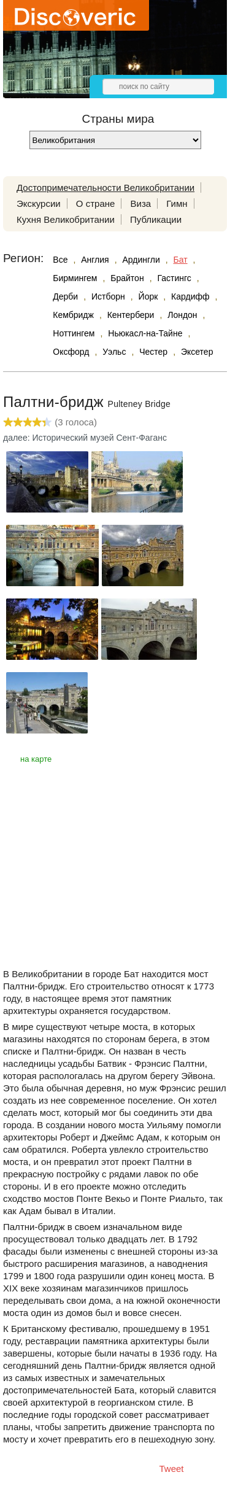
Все (60, 260)
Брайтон (127, 278)
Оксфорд (71, 352)
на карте (36, 759)
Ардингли (140, 260)
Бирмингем (75, 278)
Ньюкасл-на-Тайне (145, 333)
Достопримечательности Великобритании (105, 187)
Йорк (148, 296)
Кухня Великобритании (66, 219)
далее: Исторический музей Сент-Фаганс (85, 438)
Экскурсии (39, 203)
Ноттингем (73, 333)
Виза (141, 203)
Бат (181, 260)
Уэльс (114, 352)
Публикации (156, 219)
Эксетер (197, 352)
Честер (153, 352)
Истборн (108, 296)
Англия (95, 260)
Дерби (65, 296)
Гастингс (174, 278)
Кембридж (73, 315)
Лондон (182, 315)
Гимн (176, 203)
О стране (95, 203)
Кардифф (190, 296)
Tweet (171, 1468)
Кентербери (131, 315)
